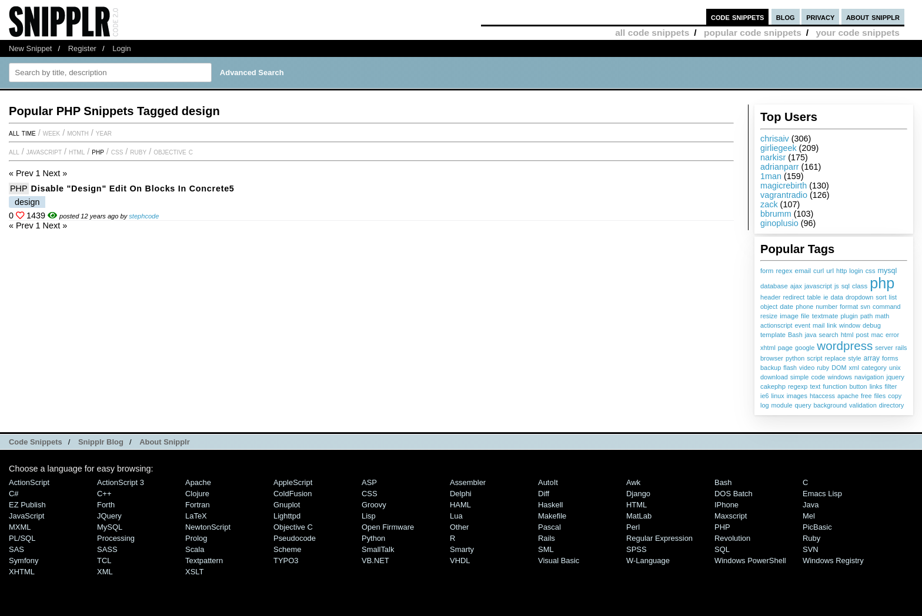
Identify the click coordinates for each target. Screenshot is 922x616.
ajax (796, 286)
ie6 (764, 395)
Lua (456, 515)
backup (770, 367)
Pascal (549, 527)
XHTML (22, 571)
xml (853, 367)
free (866, 395)
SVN (811, 549)
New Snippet (30, 48)
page (785, 347)
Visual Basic (558, 560)
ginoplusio (779, 223)
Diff (543, 493)
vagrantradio (783, 195)
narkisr (773, 157)
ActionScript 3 (120, 482)
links (876, 386)
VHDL (460, 560)
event (802, 325)
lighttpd (286, 515)
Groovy (374, 504)
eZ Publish (27, 504)
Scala (194, 549)
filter (891, 386)
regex (784, 270)
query (802, 405)
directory (891, 405)
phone (804, 306)
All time (22, 132)
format (849, 306)
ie (825, 297)
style (854, 358)
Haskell (550, 504)
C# (14, 493)
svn (865, 306)
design (27, 202)
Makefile (552, 515)
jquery (895, 377)
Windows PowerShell (750, 560)
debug (872, 325)
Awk (633, 482)
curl (818, 270)
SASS (107, 549)
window (849, 325)
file (805, 315)
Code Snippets (35, 441)
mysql (887, 271)
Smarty (462, 549)
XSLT (194, 571)
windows (839, 377)
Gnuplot (286, 504)
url (830, 270)
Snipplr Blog (100, 441)
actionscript (776, 325)
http (841, 270)
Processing (116, 538)
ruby (823, 367)
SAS (16, 549)
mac (877, 334)
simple (799, 377)
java (811, 334)
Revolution (732, 538)
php (882, 283)
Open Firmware (388, 527)
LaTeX (196, 515)
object (768, 306)
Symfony (23, 560)
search (828, 334)
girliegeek (778, 148)
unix (895, 367)
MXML (20, 527)
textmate (825, 315)
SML (546, 549)
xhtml (768, 347)
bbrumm (775, 213)
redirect (794, 297)
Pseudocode (294, 538)
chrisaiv (774, 138)
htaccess (822, 395)
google (804, 347)
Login (121, 48)
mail (818, 325)
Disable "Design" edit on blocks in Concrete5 (133, 188)
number (826, 306)
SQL (722, 549)
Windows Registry (833, 560)
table (814, 297)
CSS (117, 151)
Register (82, 48)
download (774, 377)
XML (105, 571)
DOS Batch (733, 493)
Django (638, 493)
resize (768, 315)
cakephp (773, 386)
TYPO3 (285, 560)
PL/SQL (22, 538)
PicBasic (817, 527)
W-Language (648, 560)
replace (835, 358)
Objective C (173, 151)
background (830, 405)
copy (894, 395)
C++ (104, 493)
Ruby (138, 151)
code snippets (737, 17)
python (795, 358)
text (815, 386)
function (835, 386)
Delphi (461, 493)
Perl (633, 527)
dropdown (859, 297)
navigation (869, 377)
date (786, 306)
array (872, 358)
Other (459, 527)
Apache (198, 482)
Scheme (287, 549)
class (859, 286)
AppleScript (292, 482)
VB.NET (375, 560)
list (893, 297)
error (892, 334)
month (78, 132)
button (858, 386)
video (806, 367)
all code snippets (652, 33)
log (764, 405)
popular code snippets (752, 33)
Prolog (196, 538)
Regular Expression (659, 538)
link (832, 325)
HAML (460, 504)
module (782, 405)
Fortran (197, 504)
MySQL (109, 527)
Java (811, 504)
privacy (820, 17)
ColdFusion (292, 493)
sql (845, 286)
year (104, 132)
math (882, 315)
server (884, 347)
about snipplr (873, 17)
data (837, 297)
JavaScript (44, 151)
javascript (818, 286)
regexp (797, 386)
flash (790, 367)
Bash (795, 334)
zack (769, 204)
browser (771, 358)
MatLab (639, 515)
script (814, 358)
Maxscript (730, 515)
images (797, 395)
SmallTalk (378, 549)
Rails (546, 538)
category (874, 367)
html (847, 334)
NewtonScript (207, 527)
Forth (106, 504)
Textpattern (204, 560)
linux (777, 395)
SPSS (636, 549)
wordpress (845, 345)
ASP (369, 482)
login (856, 270)
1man (770, 176)
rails (901, 347)
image (789, 315)
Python (373, 538)
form (766, 270)
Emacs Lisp (822, 493)
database (774, 286)
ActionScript (29, 482)
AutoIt (548, 482)
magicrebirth (783, 185)
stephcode (144, 216)
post (862, 334)
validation (863, 405)
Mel (809, 515)
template (773, 334)
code (818, 377)
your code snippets (858, 33)
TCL (104, 560)
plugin (849, 315)
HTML (77, 151)
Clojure (197, 493)
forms (890, 358)
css (871, 270)
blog (785, 17)
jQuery (109, 515)
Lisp (369, 515)
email (803, 270)
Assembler (468, 482)
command (886, 306)
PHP (98, 151)
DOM (838, 367)
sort (881, 297)
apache (847, 395)
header (770, 297)
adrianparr (779, 166)
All (14, 151)
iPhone (726, 504)
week (51, 132)
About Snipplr (164, 441)
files (880, 395)
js (836, 286)
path (866, 315)
